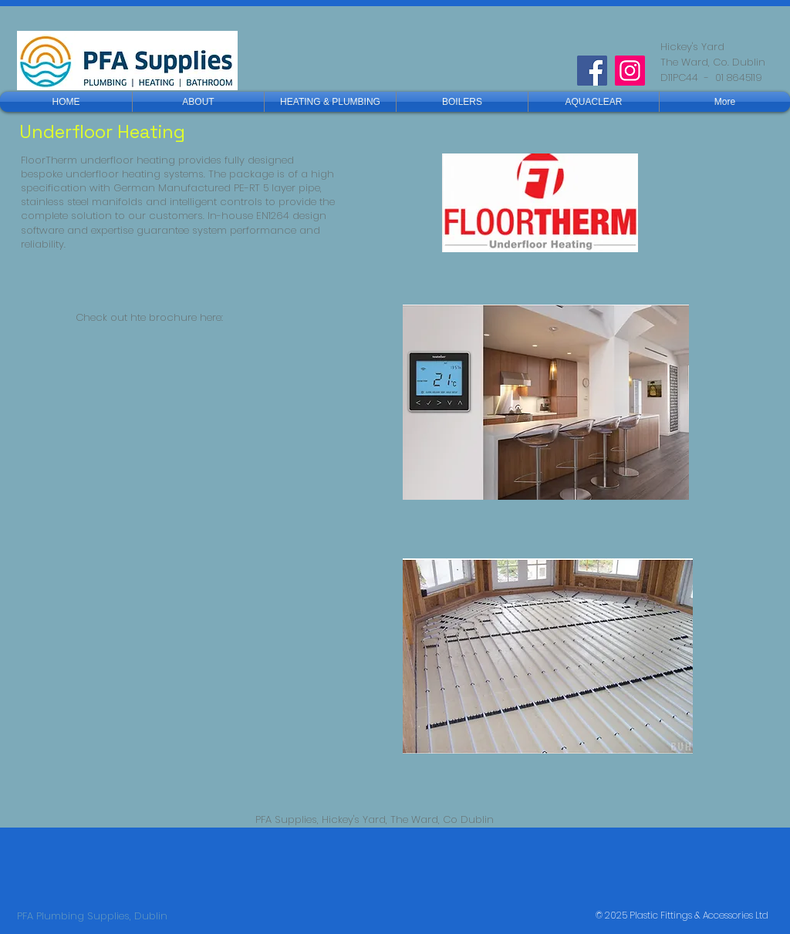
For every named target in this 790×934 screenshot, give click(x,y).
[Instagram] (630, 71)
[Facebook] (592, 71)
